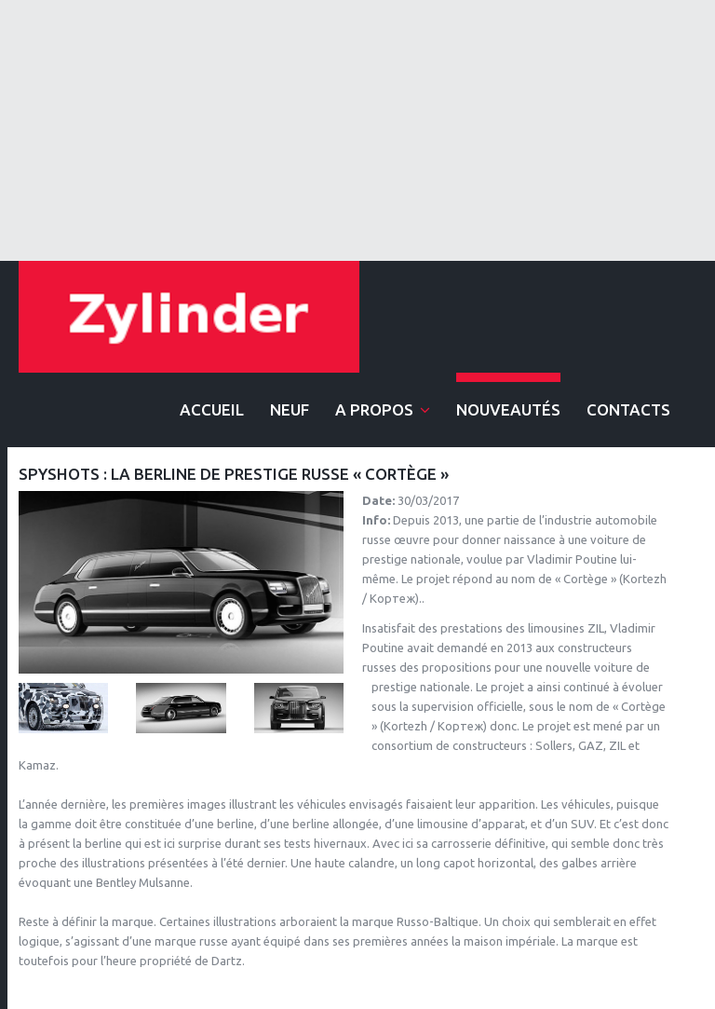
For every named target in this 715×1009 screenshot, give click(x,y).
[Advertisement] (357, 130)
